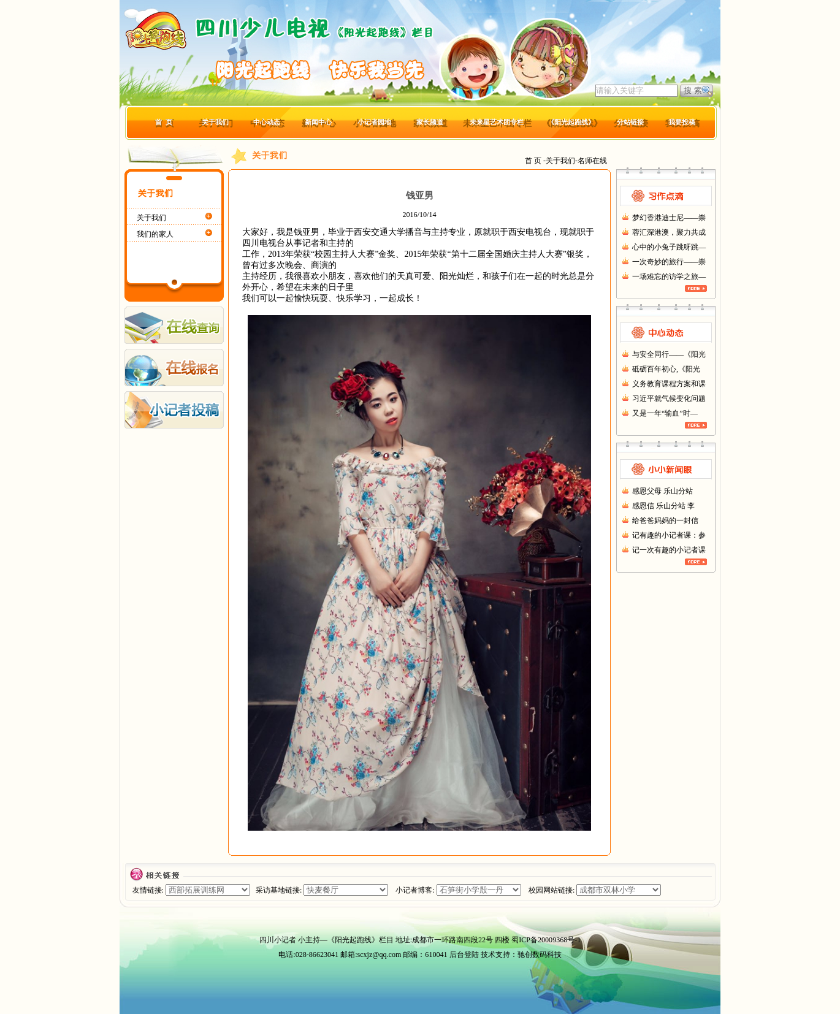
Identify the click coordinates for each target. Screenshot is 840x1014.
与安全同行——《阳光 (669, 354)
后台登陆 (464, 954)
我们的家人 (155, 234)
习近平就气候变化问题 (669, 398)
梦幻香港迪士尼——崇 (669, 217)
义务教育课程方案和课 (669, 383)
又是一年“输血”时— (665, 413)
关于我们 (151, 217)
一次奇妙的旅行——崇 (669, 261)
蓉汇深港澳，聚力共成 (669, 232)
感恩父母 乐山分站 (662, 491)
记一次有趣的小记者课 (669, 550)
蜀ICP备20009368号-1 (546, 940)
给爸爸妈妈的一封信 (665, 520)
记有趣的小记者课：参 (669, 535)
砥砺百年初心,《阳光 (666, 369)
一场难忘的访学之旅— (669, 276)
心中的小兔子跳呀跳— (669, 247)
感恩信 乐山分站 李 (663, 505)
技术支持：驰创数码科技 (521, 954)
